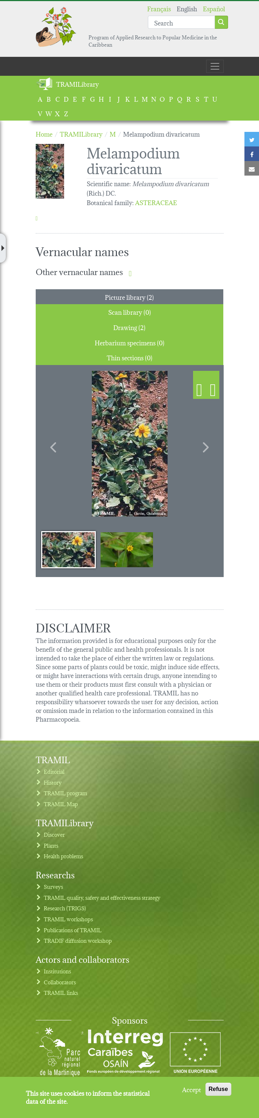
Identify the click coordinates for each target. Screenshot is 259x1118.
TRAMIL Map (61, 804)
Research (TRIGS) (65, 908)
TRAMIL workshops (68, 919)
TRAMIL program (65, 793)
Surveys (53, 886)
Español (214, 8)
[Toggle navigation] (215, 66)
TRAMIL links (61, 992)
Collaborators (60, 982)
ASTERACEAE (156, 202)
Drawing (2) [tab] (129, 327)
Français (159, 8)
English (187, 8)
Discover (54, 834)
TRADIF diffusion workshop (78, 940)
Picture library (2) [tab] (129, 297)
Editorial (54, 771)
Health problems (63, 856)
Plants (51, 845)
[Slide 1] (68, 549)
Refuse (218, 1089)
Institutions (57, 971)
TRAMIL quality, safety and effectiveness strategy (102, 897)
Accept (191, 1089)
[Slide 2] (126, 549)
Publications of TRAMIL (73, 930)
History (53, 782)
